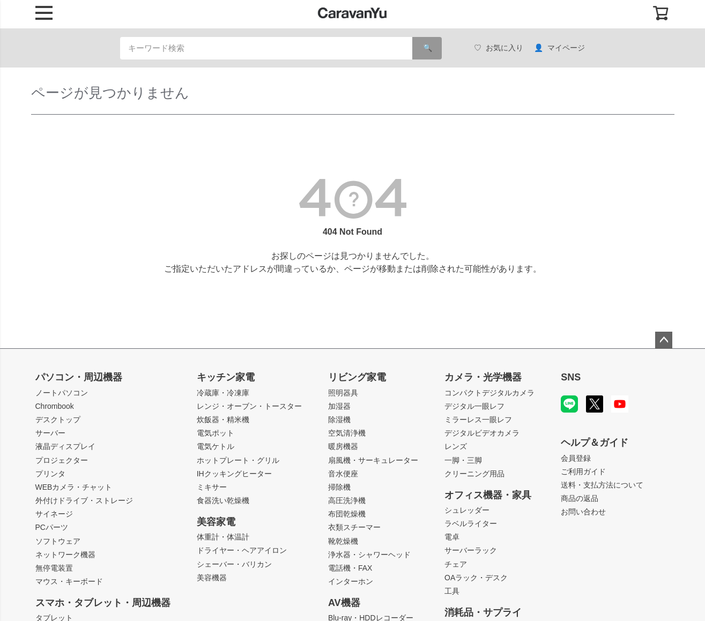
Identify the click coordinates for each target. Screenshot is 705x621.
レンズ (455, 446)
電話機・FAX (350, 568)
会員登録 (576, 458)
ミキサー (212, 487)
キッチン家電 (226, 377)
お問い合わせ (583, 511)
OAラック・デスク (476, 577)
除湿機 (339, 419)
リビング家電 (357, 377)
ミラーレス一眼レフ (478, 419)
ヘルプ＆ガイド (594, 442)
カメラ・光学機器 (483, 377)
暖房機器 (343, 446)
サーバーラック (470, 550)
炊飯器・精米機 (223, 419)
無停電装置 (54, 568)
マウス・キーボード (69, 581)
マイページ (559, 48)
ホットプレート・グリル (238, 460)
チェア (455, 564)
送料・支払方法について (602, 485)
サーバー (50, 433)
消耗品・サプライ (483, 612)
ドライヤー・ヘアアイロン (242, 550)
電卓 (451, 537)
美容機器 (212, 577)
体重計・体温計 (223, 537)
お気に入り (498, 48)
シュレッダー (466, 510)
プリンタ (50, 473)
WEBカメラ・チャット (74, 487)
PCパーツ (51, 527)
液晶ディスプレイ (65, 446)
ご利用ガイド (583, 471)
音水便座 (343, 473)
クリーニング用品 (474, 473)
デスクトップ (57, 419)
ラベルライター (470, 523)
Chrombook (54, 406)
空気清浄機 (347, 433)
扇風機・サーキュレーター (373, 460)
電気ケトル (215, 446)
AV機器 (344, 602)
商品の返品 (579, 498)
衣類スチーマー (354, 527)
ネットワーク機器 (65, 554)
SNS (571, 377)
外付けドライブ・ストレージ (84, 500)
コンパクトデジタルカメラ (489, 392)
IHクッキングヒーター (234, 473)
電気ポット (215, 433)
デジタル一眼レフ (474, 406)
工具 (451, 591)
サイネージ (54, 514)
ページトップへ (663, 340)
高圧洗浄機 (347, 500)
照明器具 (343, 392)
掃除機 (339, 487)
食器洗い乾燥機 (223, 500)
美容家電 (216, 522)
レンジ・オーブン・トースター (249, 406)
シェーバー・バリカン (234, 564)
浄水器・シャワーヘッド (369, 554)
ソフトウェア (57, 541)
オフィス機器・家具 (487, 495)
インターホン (350, 581)
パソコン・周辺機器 (78, 377)
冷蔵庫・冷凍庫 (223, 392)
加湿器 (339, 406)
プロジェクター (61, 460)
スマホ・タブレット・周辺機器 (102, 602)
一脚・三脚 (463, 460)
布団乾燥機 (347, 514)
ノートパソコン (61, 392)
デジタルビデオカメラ (482, 433)
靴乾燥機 (343, 541)
